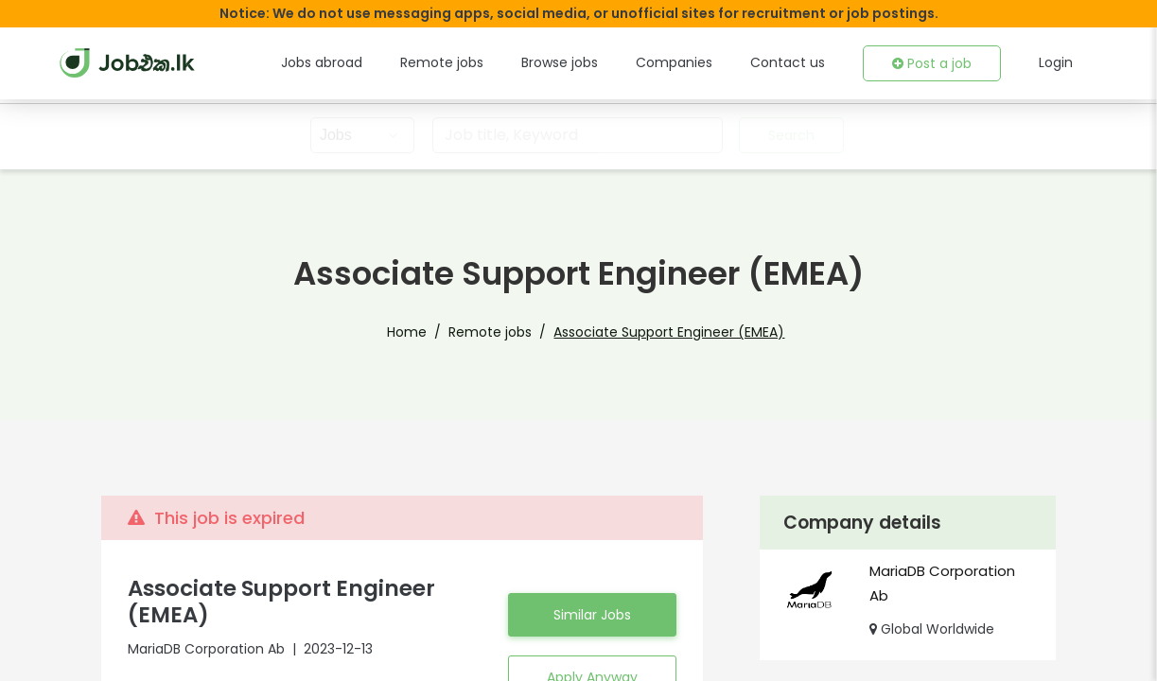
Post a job (936, 63)
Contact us (801, 62)
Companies (697, 62)
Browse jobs (590, 62)
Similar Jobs (592, 614)
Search (789, 135)
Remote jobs (479, 62)
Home (422, 332)
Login (1057, 62)
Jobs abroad (367, 62)
